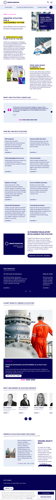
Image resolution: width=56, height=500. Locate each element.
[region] (27, 495)
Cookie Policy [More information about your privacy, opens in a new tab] (29, 498)
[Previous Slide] (25, 291)
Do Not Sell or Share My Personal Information (45, 497)
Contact (6, 413)
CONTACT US (8, 488)
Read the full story (13, 375)
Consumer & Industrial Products (24, 7)
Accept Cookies (46, 493)
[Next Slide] (51, 7)
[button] (48, 2)
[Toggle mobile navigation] (51, 2)
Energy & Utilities (42, 7)
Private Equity (8, 7)
